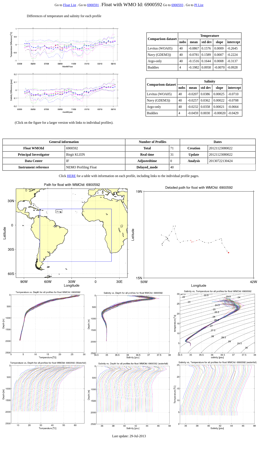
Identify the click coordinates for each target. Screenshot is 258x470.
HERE (71, 176)
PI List (198, 5)
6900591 (93, 5)
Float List (69, 5)
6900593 (177, 5)
